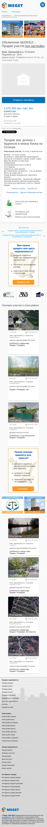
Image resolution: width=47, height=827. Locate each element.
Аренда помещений (8, 765)
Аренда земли (6, 762)
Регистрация (16, 12)
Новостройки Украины (9, 716)
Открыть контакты (23, 100)
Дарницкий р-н (15, 52)
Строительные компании (10, 741)
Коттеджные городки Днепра (11, 786)
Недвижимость (6, 15)
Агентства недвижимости (10, 701)
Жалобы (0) (32, 189)
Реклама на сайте (7, 707)
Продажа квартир (7, 683)
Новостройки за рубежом (10, 737)
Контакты (5, 704)
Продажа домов (7, 689)
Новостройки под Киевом (10, 722)
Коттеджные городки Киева (10, 780)
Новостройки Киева (8, 719)
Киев (4, 52)
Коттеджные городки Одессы (11, 789)
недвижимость (16, 128)
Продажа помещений (8, 695)
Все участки (23, 228)
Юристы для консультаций (27, 217)
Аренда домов (6, 756)
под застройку (35, 46)
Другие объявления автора (31, 192)
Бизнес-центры (7, 768)
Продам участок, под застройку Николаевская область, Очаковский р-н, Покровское (22, 236)
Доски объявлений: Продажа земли (25, 15)
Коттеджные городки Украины (11, 777)
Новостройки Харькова (9, 731)
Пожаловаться (12, 192)
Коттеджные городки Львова (11, 795)
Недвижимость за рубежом (10, 698)
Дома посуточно (7, 759)
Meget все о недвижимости (23, 809)
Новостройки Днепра (8, 725)
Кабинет (5, 12)
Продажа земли (7, 692)
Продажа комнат (7, 686)
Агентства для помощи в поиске (26, 202)
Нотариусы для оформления (22, 213)
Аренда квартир (7, 750)
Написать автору (18, 189)
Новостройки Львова (8, 734)
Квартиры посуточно (8, 753)
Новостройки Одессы (9, 728)
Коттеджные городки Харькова (11, 792)
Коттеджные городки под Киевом (12, 783)
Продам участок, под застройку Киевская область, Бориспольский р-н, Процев (25, 231)
